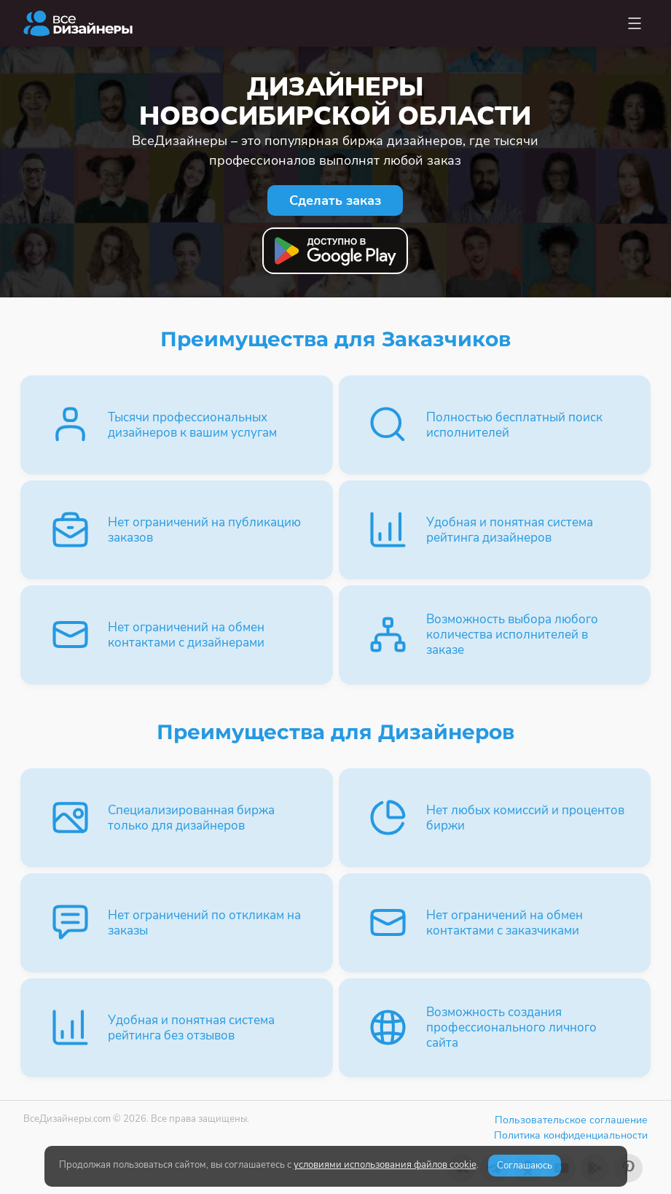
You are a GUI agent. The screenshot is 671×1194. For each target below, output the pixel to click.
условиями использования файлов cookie (385, 1164)
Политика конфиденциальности (571, 1135)
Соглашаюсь (524, 1165)
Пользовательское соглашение (571, 1120)
